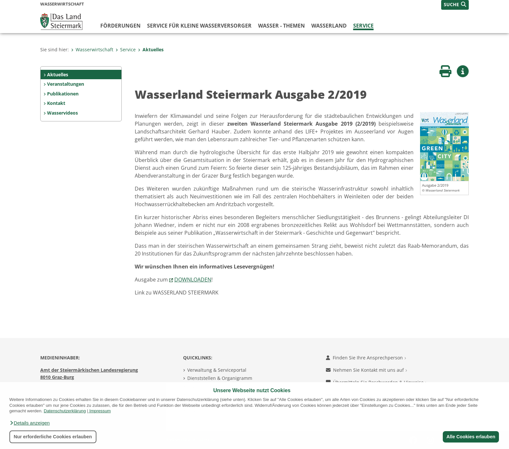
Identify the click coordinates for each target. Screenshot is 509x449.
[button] (29, 423)
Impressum (100, 410)
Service (363, 25)
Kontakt (56, 103)
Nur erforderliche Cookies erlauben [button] (53, 436)
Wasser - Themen (281, 25)
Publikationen (63, 94)
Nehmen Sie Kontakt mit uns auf (366, 370)
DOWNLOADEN (192, 279)
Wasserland (329, 25)
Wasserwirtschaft (92, 49)
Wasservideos (62, 113)
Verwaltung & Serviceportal (216, 370)
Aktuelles (151, 49)
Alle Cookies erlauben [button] (470, 436)
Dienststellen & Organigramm (219, 378)
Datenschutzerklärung (65, 410)
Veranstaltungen (65, 84)
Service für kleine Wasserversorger (199, 25)
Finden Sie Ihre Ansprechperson (366, 358)
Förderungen (120, 25)
